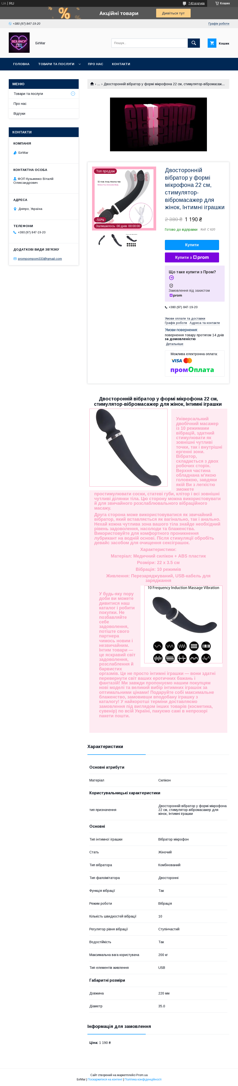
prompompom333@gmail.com (40, 258)
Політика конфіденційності (143, 1079)
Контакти (121, 64)
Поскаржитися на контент (105, 1079)
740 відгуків (196, 3)
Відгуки (19, 113)
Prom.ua (142, 1075)
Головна (21, 64)
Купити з (192, 257)
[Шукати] (194, 43)
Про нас (95, 64)
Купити (192, 245)
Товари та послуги (56, 64)
